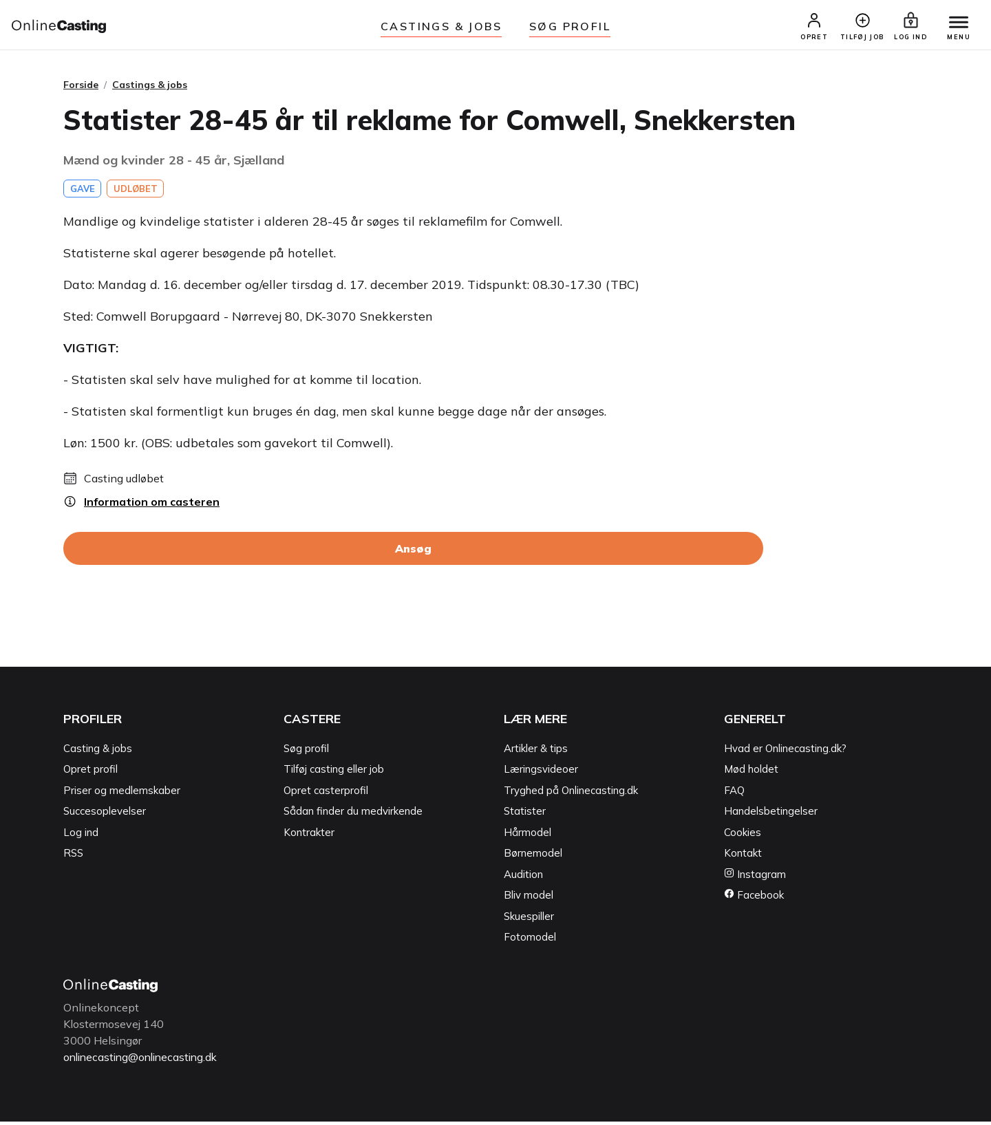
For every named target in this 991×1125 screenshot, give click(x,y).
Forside (80, 89)
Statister (525, 815)
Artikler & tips (536, 752)
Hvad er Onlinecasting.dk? (785, 752)
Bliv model (528, 899)
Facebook (754, 899)
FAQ (734, 794)
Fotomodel (530, 941)
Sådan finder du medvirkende (353, 815)
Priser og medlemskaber (121, 794)
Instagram (755, 878)
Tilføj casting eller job (334, 773)
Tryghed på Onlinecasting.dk (571, 794)
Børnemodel (533, 857)
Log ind (80, 836)
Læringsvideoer (541, 773)
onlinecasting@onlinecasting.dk (144, 1061)
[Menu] (955, 25)
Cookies (742, 836)
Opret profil (90, 773)
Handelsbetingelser (771, 815)
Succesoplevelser (104, 815)
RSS (73, 857)
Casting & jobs (97, 752)
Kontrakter (309, 836)
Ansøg (413, 553)
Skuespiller (529, 920)
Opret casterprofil (326, 794)
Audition (523, 878)
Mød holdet (751, 773)
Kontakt (743, 857)
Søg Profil (569, 26)
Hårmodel (527, 836)
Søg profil (306, 752)
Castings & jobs (441, 26)
